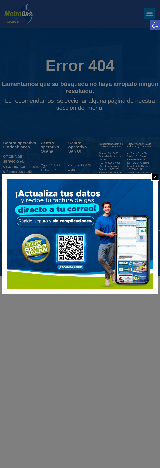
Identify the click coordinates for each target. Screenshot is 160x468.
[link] (155, 25)
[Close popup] (155, 177)
